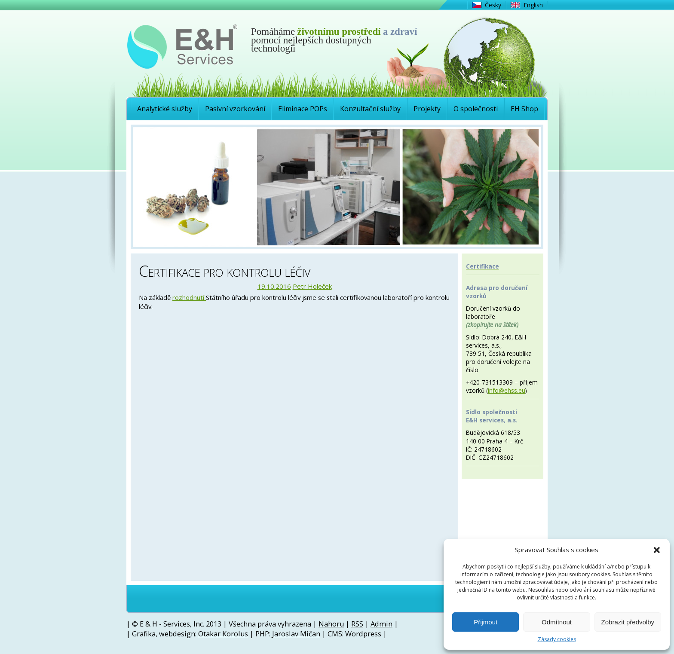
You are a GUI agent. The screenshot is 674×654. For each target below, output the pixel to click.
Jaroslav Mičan (296, 634)
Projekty (427, 108)
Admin (381, 624)
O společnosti (475, 108)
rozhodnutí (189, 297)
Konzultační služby (370, 108)
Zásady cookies (557, 639)
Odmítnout (557, 622)
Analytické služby (164, 108)
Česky (493, 5)
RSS (357, 624)
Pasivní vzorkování (235, 108)
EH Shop (524, 108)
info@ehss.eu (506, 390)
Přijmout (485, 622)
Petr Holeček (312, 286)
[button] (657, 550)
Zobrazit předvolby (627, 622)
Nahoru (331, 624)
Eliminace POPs (302, 108)
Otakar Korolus (223, 634)
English (533, 5)
